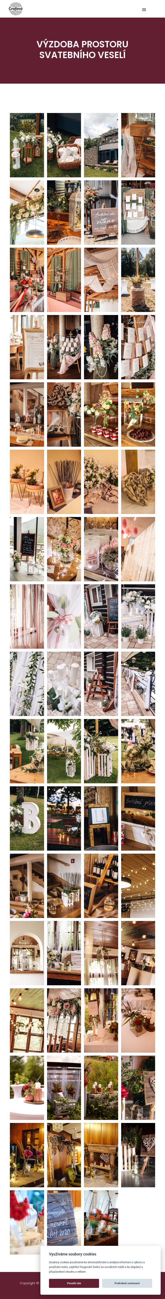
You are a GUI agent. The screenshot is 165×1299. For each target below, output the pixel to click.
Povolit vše (74, 1283)
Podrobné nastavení (127, 1283)
